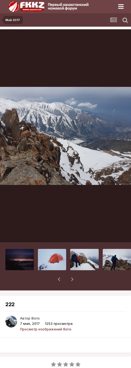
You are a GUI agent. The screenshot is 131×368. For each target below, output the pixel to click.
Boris (35, 304)
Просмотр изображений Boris (46, 315)
